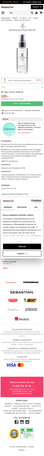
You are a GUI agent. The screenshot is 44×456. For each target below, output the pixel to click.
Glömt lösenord (34, 404)
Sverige (22, 450)
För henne (23, 18)
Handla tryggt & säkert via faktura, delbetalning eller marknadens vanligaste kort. (22, 361)
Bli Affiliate (36, 406)
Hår (30, 18)
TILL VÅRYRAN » (24, 133)
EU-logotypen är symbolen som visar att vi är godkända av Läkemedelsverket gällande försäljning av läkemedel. (22, 350)
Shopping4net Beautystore (15, 413)
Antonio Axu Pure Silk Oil (22, 20)
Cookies (14, 409)
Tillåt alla (22, 246)
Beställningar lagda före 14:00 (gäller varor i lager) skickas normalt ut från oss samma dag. (22, 342)
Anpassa (22, 253)
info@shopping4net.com (22, 394)
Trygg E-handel (34, 413)
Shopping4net (5, 18)
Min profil (9, 404)
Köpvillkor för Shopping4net (15, 411)
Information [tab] (22, 207)
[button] (41, 13)
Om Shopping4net (35, 411)
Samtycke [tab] (8, 207)
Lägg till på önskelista (12, 111)
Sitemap (31, 447)
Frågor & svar (20, 404)
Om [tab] (36, 207)
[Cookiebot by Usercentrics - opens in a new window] (31, 200)
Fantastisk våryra (11, 2)
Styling (35, 18)
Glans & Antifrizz (6, 20)
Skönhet (15, 18)
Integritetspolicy (27, 409)
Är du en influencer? (21, 406)
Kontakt (8, 406)
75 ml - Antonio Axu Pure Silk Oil (22, 80)
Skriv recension (32, 111)
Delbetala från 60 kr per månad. (12, 99)
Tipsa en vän (8, 113)
